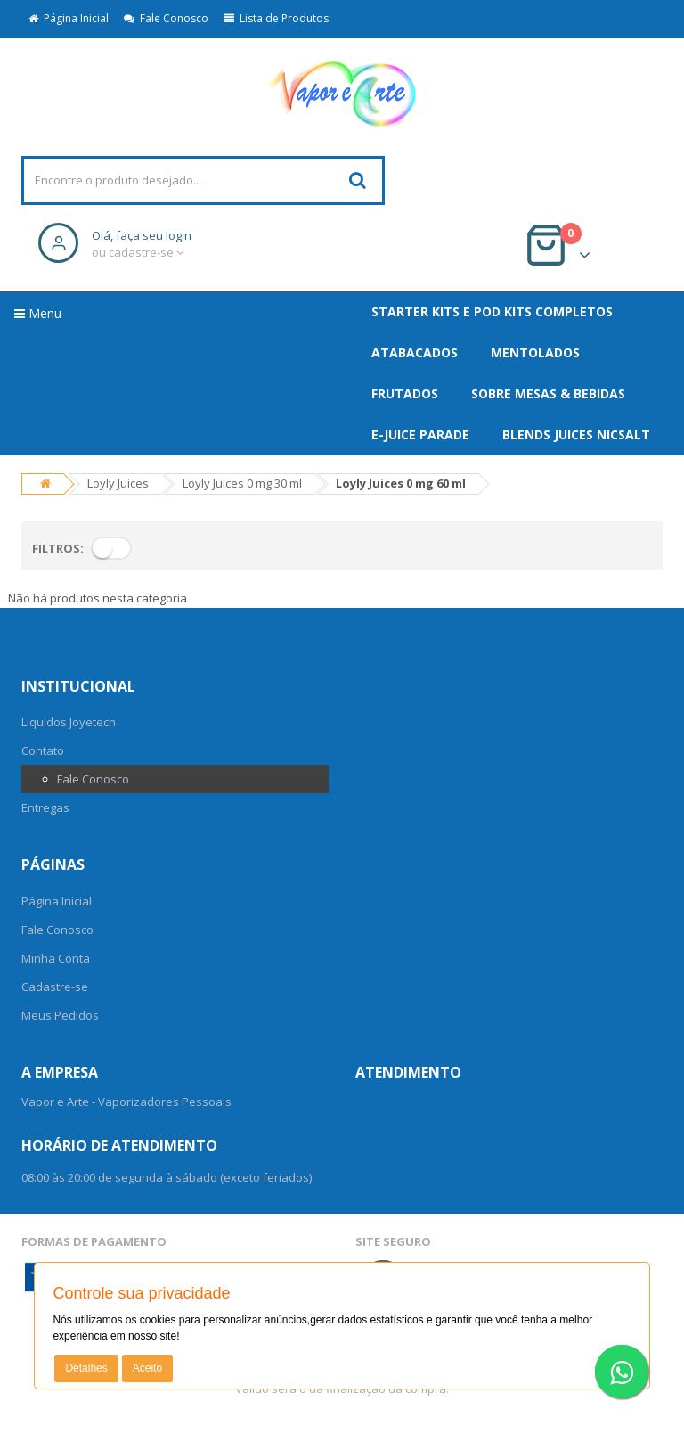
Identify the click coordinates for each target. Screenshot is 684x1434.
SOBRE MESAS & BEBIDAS (548, 393)
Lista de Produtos (276, 18)
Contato (42, 750)
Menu (37, 313)
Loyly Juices (118, 483)
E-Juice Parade (420, 434)
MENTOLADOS (535, 352)
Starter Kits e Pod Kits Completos (492, 311)
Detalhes (86, 1368)
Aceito (147, 1368)
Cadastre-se (54, 987)
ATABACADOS (414, 352)
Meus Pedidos (60, 1015)
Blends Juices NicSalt (576, 434)
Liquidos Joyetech (68, 722)
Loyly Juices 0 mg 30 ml (242, 483)
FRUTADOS (404, 393)
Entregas (45, 807)
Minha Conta (55, 958)
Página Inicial (68, 18)
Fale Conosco (166, 18)
